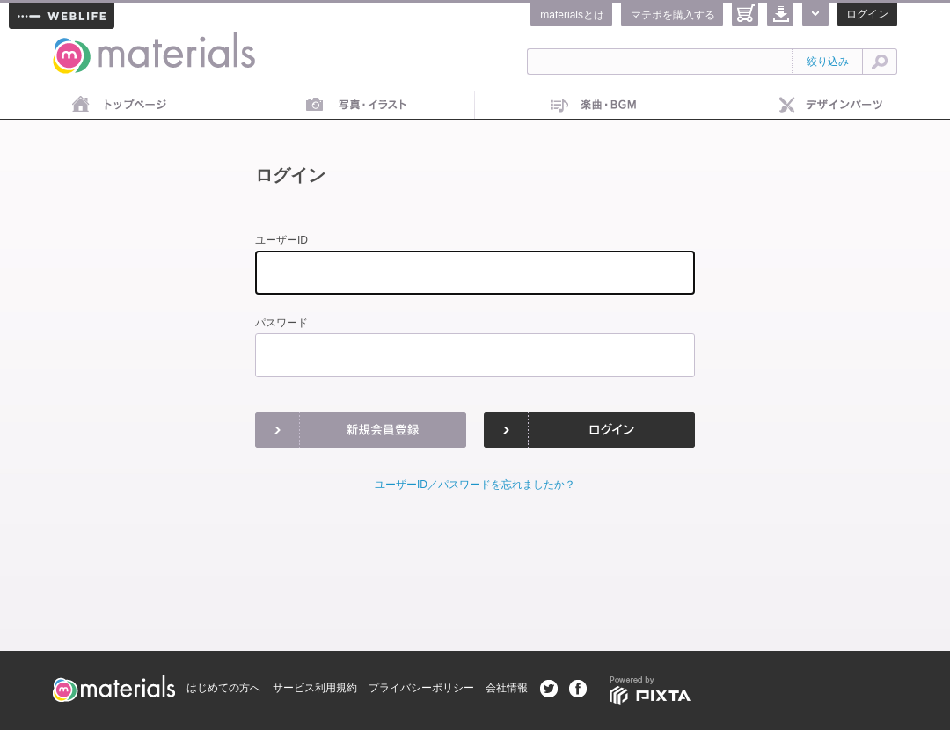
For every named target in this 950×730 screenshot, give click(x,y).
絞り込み (828, 61)
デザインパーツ (831, 105)
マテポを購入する (673, 15)
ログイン (867, 14)
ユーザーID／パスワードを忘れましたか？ (475, 484)
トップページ (119, 105)
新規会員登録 (360, 430)
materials (72, 42)
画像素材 (356, 105)
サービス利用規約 (315, 688)
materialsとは (572, 15)
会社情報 (507, 688)
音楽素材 (593, 105)
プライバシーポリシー (421, 688)
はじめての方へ (223, 688)
